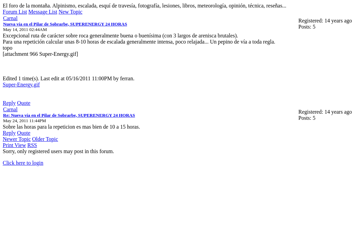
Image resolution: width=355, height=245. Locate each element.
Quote (23, 103)
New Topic (70, 12)
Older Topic (45, 139)
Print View (14, 145)
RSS (32, 145)
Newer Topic (17, 139)
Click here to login (23, 163)
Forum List (15, 12)
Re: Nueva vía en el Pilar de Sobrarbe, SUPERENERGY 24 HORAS (69, 115)
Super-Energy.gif (21, 84)
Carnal (10, 18)
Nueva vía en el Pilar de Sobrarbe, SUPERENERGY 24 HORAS (65, 24)
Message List (43, 12)
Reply (9, 103)
